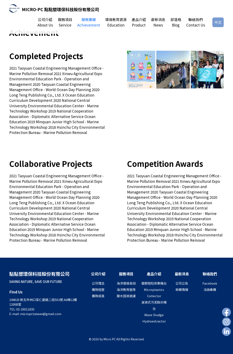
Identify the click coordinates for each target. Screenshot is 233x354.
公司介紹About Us (45, 22)
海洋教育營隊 (126, 289)
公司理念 (98, 283)
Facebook (209, 283)
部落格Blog (175, 22)
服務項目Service (65, 22)
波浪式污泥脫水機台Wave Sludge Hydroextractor (154, 311)
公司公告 (181, 283)
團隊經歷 (98, 289)
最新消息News (158, 22)
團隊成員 (98, 296)
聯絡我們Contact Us (195, 22)
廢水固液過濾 (126, 296)
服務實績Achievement (88, 22)
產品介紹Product (139, 22)
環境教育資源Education (116, 22)
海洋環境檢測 (126, 283)
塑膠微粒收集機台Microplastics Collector (154, 289)
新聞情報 (181, 289)
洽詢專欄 (210, 289)
